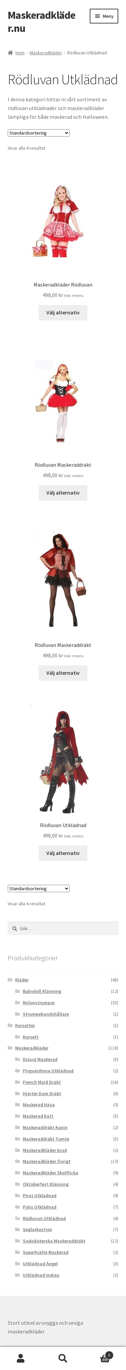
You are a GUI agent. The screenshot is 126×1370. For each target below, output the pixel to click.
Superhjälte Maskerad (46, 1252)
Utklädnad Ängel (40, 1264)
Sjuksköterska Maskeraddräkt (54, 1241)
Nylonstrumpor (39, 1003)
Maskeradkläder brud (45, 1150)
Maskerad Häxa (39, 1105)
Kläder (22, 980)
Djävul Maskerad (40, 1059)
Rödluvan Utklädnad (44, 1218)
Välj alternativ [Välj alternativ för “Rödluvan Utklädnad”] (63, 853)
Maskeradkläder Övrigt (47, 1161)
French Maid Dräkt (42, 1082)
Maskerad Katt (38, 1116)
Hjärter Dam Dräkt (42, 1093)
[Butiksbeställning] (39, 133)
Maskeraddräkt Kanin (45, 1127)
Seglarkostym (37, 1229)
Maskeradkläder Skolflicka (50, 1173)
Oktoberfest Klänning (46, 1184)
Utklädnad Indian (41, 1275)
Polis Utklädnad (39, 1207)
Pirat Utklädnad (39, 1196)
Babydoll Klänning (42, 991)
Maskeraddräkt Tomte (46, 1139)
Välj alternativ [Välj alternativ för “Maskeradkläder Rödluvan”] (63, 312)
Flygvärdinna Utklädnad (48, 1071)
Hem (20, 53)
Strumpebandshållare (46, 1014)
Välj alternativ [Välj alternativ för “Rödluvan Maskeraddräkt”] (63, 492)
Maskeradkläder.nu (41, 21)
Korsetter (25, 1025)
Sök (63, 1358)
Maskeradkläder (46, 53)
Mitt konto (21, 1358)
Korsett (31, 1037)
